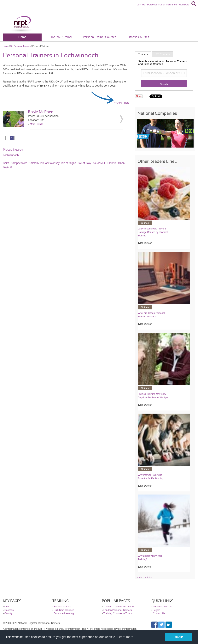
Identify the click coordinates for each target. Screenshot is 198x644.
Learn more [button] (125, 637)
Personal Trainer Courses (99, 37)
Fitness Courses (138, 37)
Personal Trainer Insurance (162, 4)
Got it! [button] (179, 637)
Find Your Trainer (61, 37)
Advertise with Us (162, 606)
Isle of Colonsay (50, 163)
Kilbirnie (112, 163)
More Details (36, 124)
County (8, 613)
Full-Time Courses (64, 610)
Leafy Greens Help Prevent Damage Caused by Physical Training (153, 232)
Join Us (141, 4)
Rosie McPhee (40, 112)
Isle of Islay (84, 163)
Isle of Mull (98, 163)
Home (22, 37)
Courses (9, 610)
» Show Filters (121, 102)
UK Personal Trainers (20, 46)
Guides (145, 223)
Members (184, 4)
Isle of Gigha (68, 163)
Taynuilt (7, 167)
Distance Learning (64, 613)
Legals (156, 610)
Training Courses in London (118, 606)
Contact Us (159, 613)
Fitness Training (62, 606)
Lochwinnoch (11, 155)
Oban (121, 163)
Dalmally (34, 163)
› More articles (144, 577)
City (6, 606)
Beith (6, 163)
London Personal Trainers (117, 610)
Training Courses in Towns (117, 613)
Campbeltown (19, 163)
